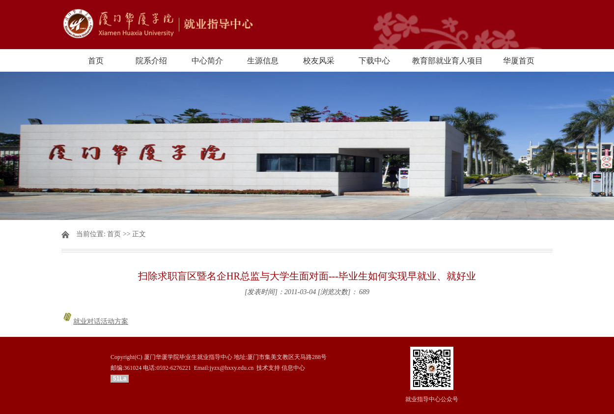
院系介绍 (151, 60)
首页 (96, 60)
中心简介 (207, 60)
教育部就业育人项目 (447, 60)
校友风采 (319, 60)
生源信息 (263, 60)
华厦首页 (518, 60)
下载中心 (374, 60)
